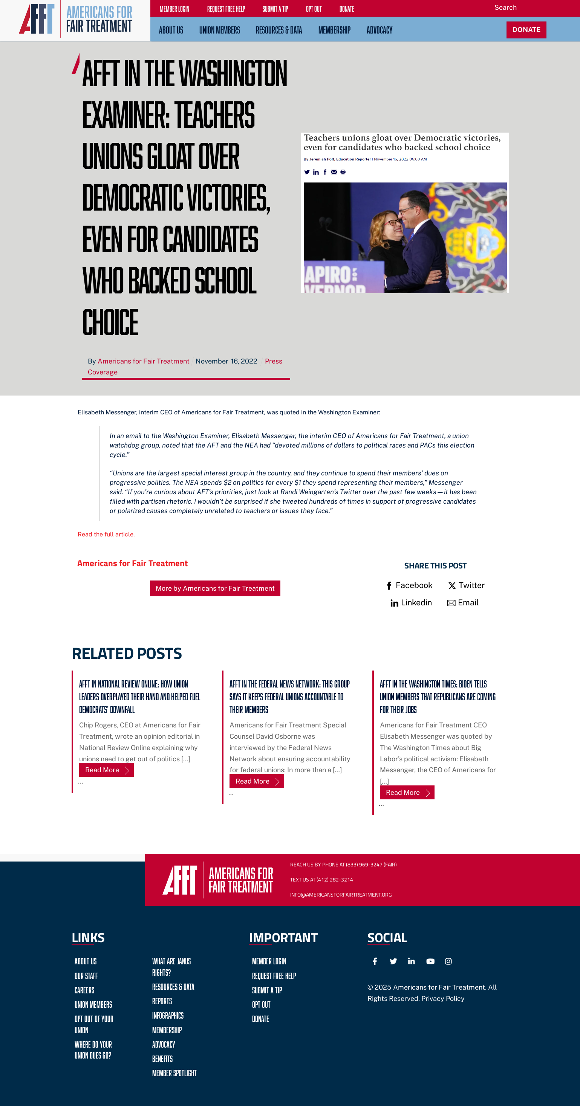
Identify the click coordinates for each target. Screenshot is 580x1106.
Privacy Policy (443, 998)
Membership (334, 28)
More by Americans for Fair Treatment (215, 588)
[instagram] (448, 960)
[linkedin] (411, 960)
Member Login (269, 960)
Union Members (219, 28)
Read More (102, 770)
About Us (171, 28)
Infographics (168, 1014)
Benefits (162, 1058)
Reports (162, 1000)
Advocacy (380, 28)
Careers (84, 989)
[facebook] (375, 960)
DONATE (526, 30)
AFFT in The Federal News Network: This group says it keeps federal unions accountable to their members (290, 695)
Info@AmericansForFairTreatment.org (341, 895)
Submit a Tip (267, 989)
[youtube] (430, 960)
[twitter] (393, 960)
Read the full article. (106, 534)
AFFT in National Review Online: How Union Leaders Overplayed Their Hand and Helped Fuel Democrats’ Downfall (139, 695)
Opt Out (261, 1003)
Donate (260, 1018)
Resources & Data (279, 28)
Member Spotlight (174, 1072)
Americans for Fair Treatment (132, 563)
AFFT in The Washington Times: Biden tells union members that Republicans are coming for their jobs (438, 695)
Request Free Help (274, 975)
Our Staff (86, 975)
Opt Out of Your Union (94, 1023)
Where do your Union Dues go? (93, 1048)
